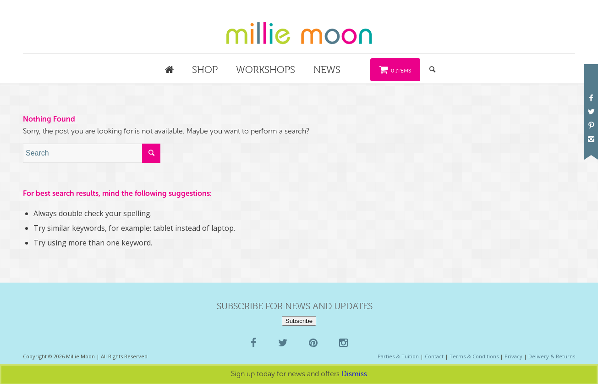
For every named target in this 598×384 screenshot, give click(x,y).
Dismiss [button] (354, 373)
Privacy (513, 356)
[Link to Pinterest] (591, 125)
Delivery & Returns (551, 356)
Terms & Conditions (474, 356)
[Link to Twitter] (591, 111)
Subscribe (299, 320)
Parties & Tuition (398, 356)
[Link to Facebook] (591, 98)
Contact (434, 356)
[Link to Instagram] (591, 139)
